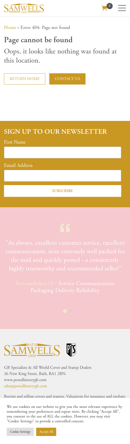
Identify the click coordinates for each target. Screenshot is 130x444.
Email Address (18, 165)
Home (10, 27)
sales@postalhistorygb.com (25, 386)
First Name (15, 142)
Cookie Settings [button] (20, 432)
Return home (25, 78)
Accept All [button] (46, 432)
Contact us (67, 78)
